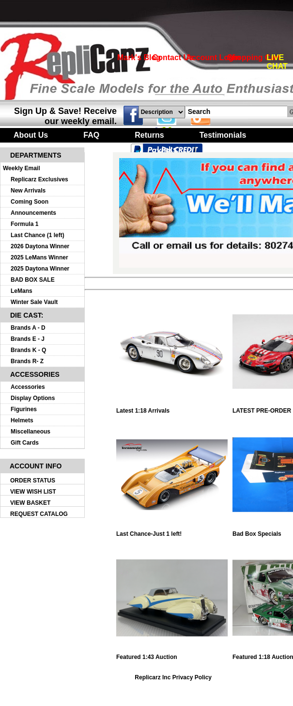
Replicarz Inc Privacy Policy (173, 677)
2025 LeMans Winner (39, 257)
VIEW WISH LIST (33, 491)
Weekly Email (21, 168)
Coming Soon (29, 201)
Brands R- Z (27, 361)
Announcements (33, 212)
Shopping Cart (253, 57)
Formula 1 (24, 224)
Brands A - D (28, 327)
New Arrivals (28, 190)
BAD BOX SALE (33, 279)
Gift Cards (25, 442)
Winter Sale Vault (34, 302)
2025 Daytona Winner (40, 268)
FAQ (91, 135)
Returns (149, 135)
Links (167, 149)
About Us (31, 135)
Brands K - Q (28, 350)
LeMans (21, 291)
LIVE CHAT (277, 61)
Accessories (28, 387)
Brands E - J (28, 339)
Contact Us (173, 57)
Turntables (102, 149)
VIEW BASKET (30, 502)
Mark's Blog (139, 57)
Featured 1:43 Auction (172, 654)
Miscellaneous (30, 431)
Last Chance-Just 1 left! (172, 531)
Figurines (24, 409)
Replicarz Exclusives (39, 179)
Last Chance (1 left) (37, 235)
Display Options (33, 398)
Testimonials (223, 135)
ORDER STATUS (32, 480)
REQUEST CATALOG (39, 514)
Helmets (22, 420)
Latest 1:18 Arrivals (172, 408)
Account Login (213, 57)
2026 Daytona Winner (40, 246)
